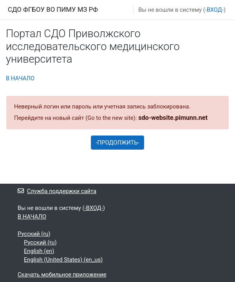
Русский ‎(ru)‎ (34, 233)
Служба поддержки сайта (57, 191)
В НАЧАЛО (20, 78)
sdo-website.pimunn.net (173, 117)
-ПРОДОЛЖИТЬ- (117, 142)
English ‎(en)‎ (39, 251)
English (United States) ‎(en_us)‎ (63, 259)
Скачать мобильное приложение (62, 274)
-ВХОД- (214, 9)
